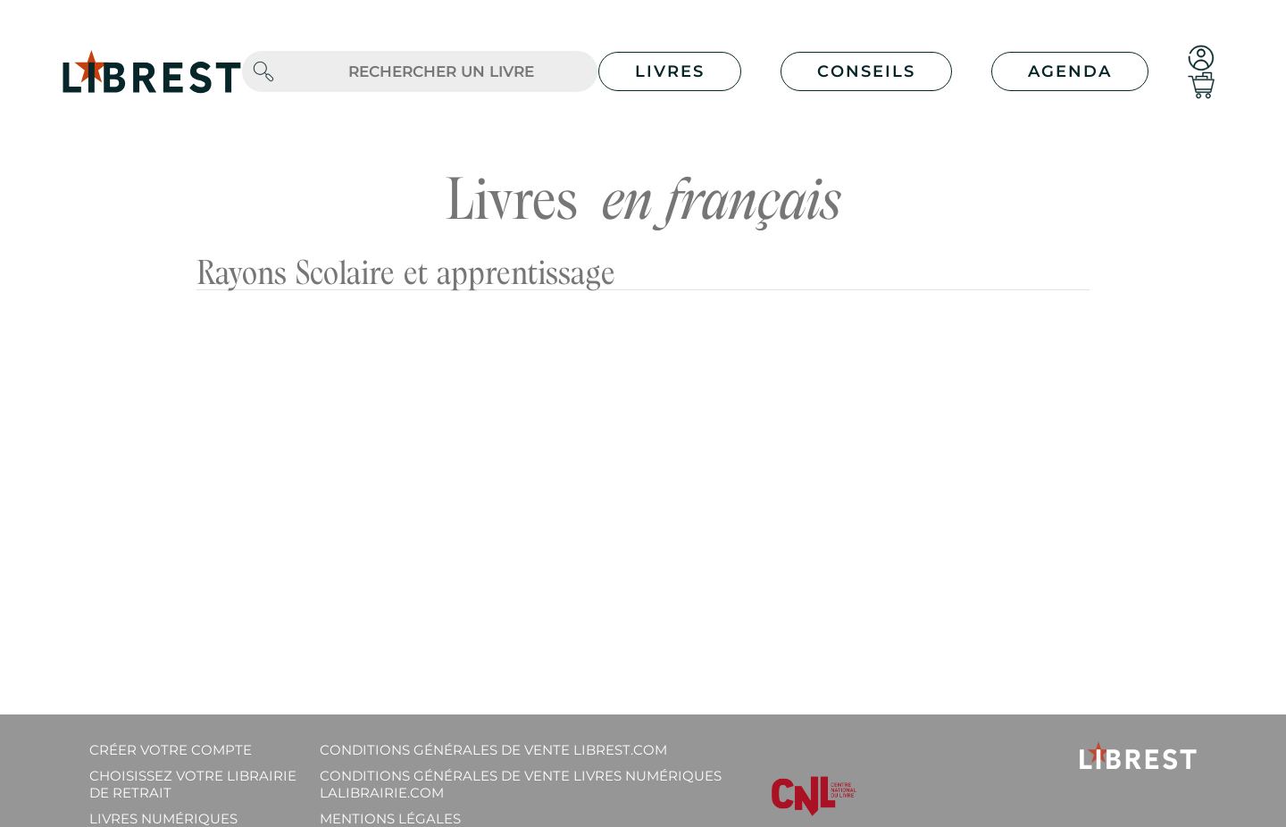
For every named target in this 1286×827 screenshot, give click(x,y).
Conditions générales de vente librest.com (493, 749)
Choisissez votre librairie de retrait (192, 784)
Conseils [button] (866, 71)
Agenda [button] (1070, 71)
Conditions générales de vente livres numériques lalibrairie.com (521, 784)
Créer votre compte (170, 749)
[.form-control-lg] (441, 72)
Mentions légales (390, 818)
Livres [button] (670, 71)
